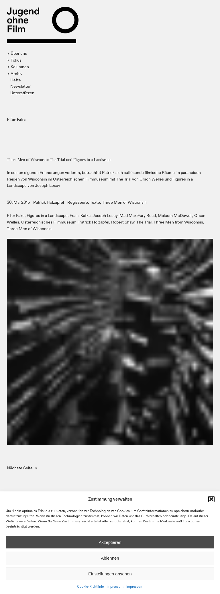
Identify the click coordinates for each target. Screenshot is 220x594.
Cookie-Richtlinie (90, 586)
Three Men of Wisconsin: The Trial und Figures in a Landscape (59, 159)
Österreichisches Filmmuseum (48, 221)
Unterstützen (22, 92)
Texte (95, 202)
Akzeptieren (110, 542)
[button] (211, 499)
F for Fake (16, 215)
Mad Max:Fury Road (137, 215)
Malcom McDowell (175, 215)
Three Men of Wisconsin (124, 202)
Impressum (115, 586)
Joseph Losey (105, 215)
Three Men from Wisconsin (178, 221)
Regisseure (77, 202)
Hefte (15, 79)
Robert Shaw (122, 221)
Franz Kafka (80, 215)
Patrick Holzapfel (48, 202)
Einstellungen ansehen (110, 573)
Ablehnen (110, 558)
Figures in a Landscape (47, 215)
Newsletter (20, 86)
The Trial (144, 221)
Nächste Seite (22, 468)
